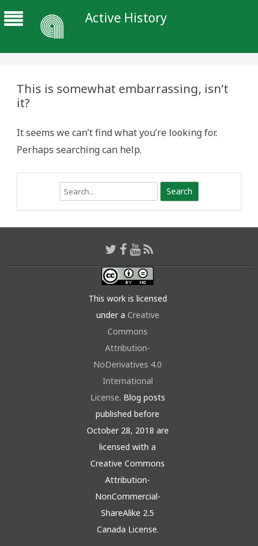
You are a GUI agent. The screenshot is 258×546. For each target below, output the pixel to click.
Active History (126, 18)
